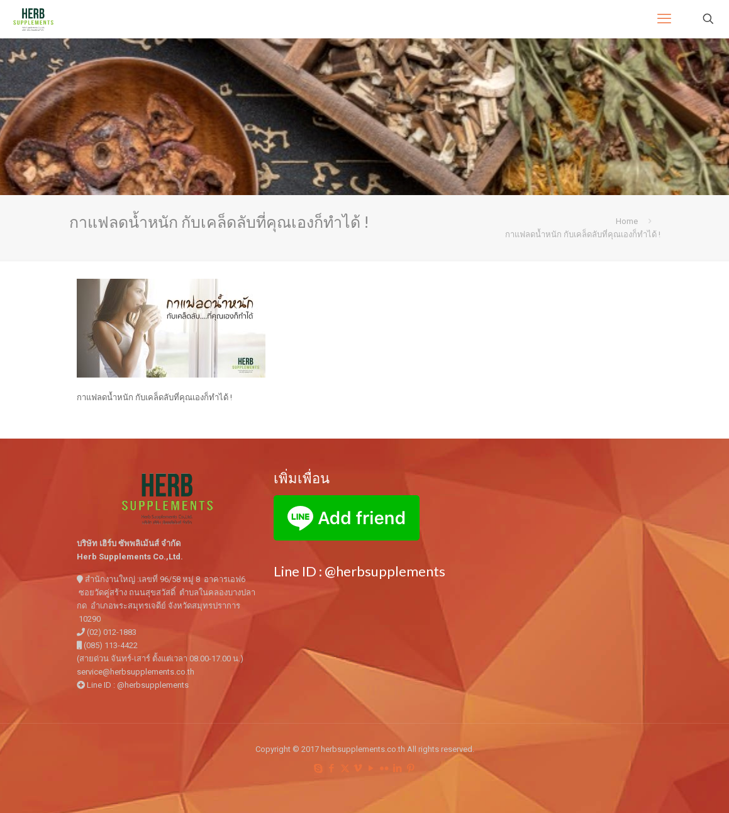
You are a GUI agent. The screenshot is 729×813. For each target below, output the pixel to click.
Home (627, 221)
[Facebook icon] (332, 768)
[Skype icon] (318, 768)
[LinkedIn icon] (398, 768)
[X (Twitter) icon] (345, 768)
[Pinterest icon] (411, 768)
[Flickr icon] (384, 768)
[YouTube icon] (371, 768)
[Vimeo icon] (358, 768)
